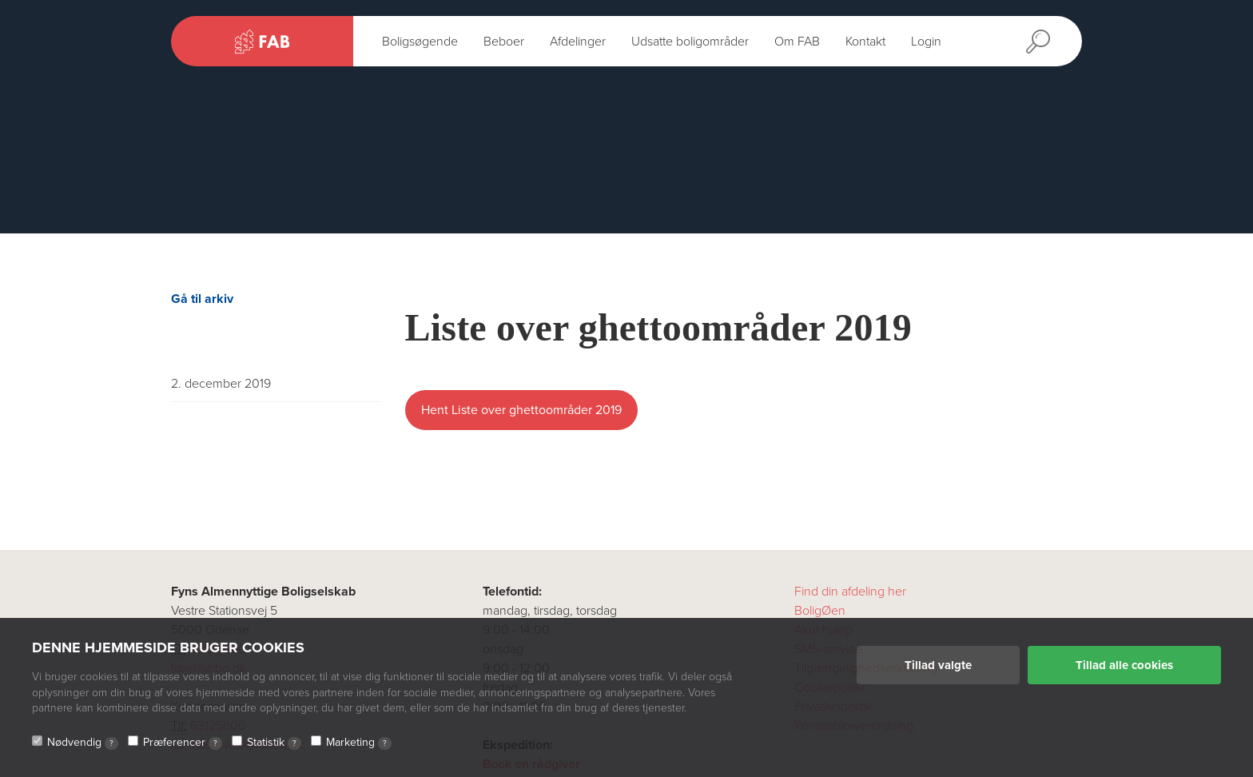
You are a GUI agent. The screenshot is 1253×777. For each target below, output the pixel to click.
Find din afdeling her (850, 592)
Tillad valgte (938, 665)
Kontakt (865, 42)
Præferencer (182, 742)
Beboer (503, 42)
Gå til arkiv (202, 299)
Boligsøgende (420, 42)
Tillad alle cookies (1124, 665)
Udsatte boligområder (690, 42)
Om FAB (797, 42)
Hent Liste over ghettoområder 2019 (521, 410)
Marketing (359, 742)
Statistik (274, 742)
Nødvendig (82, 742)
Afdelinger (578, 42)
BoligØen (819, 611)
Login (926, 42)
